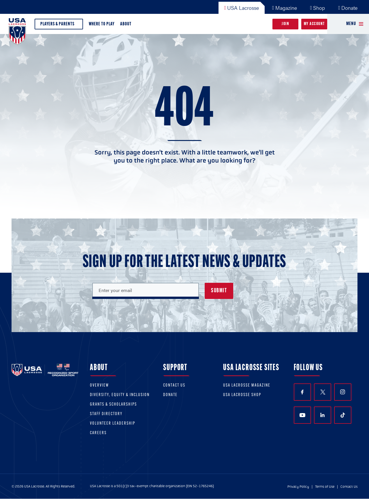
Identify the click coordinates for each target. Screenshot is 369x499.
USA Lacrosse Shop (242, 395)
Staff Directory (106, 414)
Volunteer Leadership (112, 423)
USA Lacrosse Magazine (246, 385)
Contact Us (174, 385)
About (127, 25)
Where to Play (101, 24)
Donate (347, 7)
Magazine (284, 7)
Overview (99, 385)
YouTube (302, 415)
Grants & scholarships (113, 404)
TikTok (343, 415)
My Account (314, 24)
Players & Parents (59, 25)
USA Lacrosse (241, 7)
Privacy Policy (298, 487)
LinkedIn (322, 415)
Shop (317, 7)
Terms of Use (324, 487)
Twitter (322, 392)
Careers (98, 433)
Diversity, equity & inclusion (120, 395)
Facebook (302, 392)
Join (285, 24)
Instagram (342, 391)
